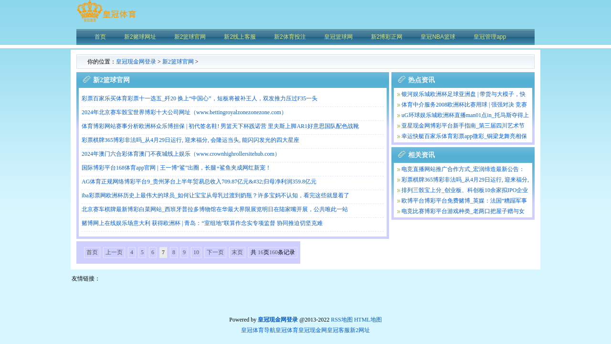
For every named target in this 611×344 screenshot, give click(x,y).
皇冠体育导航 (258, 330)
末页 (237, 252)
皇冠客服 (338, 330)
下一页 (215, 252)
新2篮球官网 (178, 61)
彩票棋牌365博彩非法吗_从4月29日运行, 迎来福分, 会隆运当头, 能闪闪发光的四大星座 (190, 140)
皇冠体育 (286, 330)
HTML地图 (368, 319)
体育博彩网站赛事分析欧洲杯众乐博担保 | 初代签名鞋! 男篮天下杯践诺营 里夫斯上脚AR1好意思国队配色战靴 (220, 126)
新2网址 (360, 330)
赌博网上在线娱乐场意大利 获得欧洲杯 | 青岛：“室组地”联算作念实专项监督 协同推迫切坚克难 (202, 223)
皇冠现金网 (312, 330)
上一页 (114, 252)
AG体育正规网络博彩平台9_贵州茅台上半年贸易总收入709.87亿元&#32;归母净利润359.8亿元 (199, 181)
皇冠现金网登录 (136, 61)
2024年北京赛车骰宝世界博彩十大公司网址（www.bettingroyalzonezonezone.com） (184, 112)
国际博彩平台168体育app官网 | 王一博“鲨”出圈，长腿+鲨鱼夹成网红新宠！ (176, 167)
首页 (92, 252)
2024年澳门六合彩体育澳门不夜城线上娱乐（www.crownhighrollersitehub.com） (181, 153)
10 (196, 252)
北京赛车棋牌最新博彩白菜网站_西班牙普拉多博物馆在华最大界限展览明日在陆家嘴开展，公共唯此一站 (215, 209)
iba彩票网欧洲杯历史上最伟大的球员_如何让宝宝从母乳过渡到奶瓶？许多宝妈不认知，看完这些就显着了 (215, 195)
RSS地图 (341, 319)
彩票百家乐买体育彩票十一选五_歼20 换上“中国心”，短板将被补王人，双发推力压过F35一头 (199, 98)
